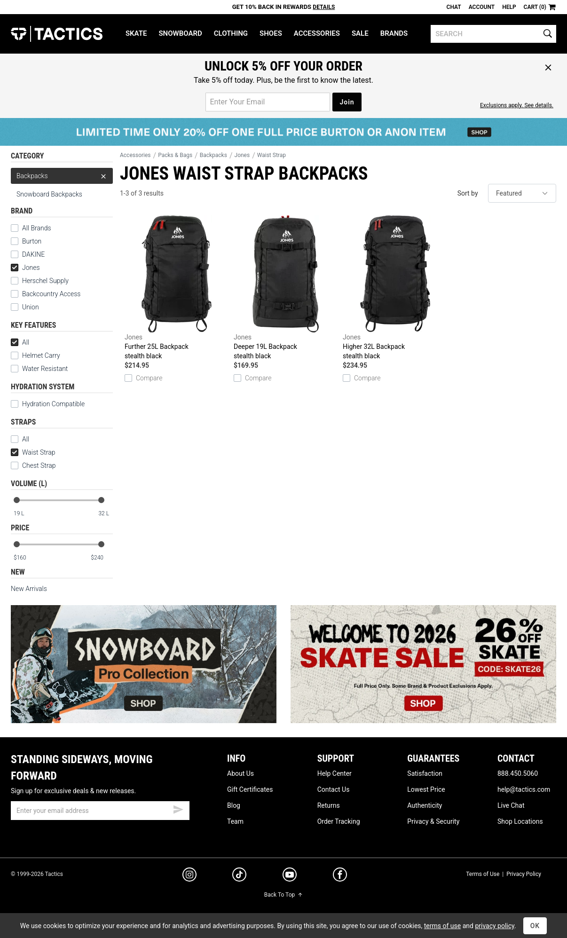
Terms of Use (482, 874)
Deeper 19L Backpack (286, 288)
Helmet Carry (35, 355)
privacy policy (494, 926)
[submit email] (178, 808)
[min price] (24, 558)
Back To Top (283, 894)
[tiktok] (239, 876)
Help (509, 7)
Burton (31, 241)
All (20, 342)
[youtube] (290, 876)
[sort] (522, 193)
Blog (233, 805)
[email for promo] (267, 102)
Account (482, 7)
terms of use (442, 926)
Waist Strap (33, 452)
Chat (454, 7)
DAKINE (33, 254)
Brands (394, 33)
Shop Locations (520, 821)
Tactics (56, 34)
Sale (360, 33)
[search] (493, 34)
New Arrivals (29, 588)
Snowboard (180, 33)
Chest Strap (33, 465)
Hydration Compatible (48, 404)
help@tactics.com (523, 789)
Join (346, 102)
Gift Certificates (250, 789)
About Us (240, 773)
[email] (100, 810)
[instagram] (189, 876)
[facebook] (340, 876)
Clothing (231, 33)
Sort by (467, 193)
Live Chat (511, 805)
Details (324, 7)
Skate (136, 33)
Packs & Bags (175, 155)
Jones (25, 267)
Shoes (271, 33)
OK (535, 926)
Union (30, 307)
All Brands (36, 228)
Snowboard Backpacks (49, 194)
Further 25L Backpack (177, 288)
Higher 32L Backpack (395, 288)
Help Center (334, 773)
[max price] (101, 558)
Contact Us (333, 789)
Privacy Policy (523, 874)
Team (235, 821)
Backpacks (61, 176)
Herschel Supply (45, 280)
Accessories (317, 33)
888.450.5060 (517, 773)
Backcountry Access (51, 294)
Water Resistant (39, 368)
